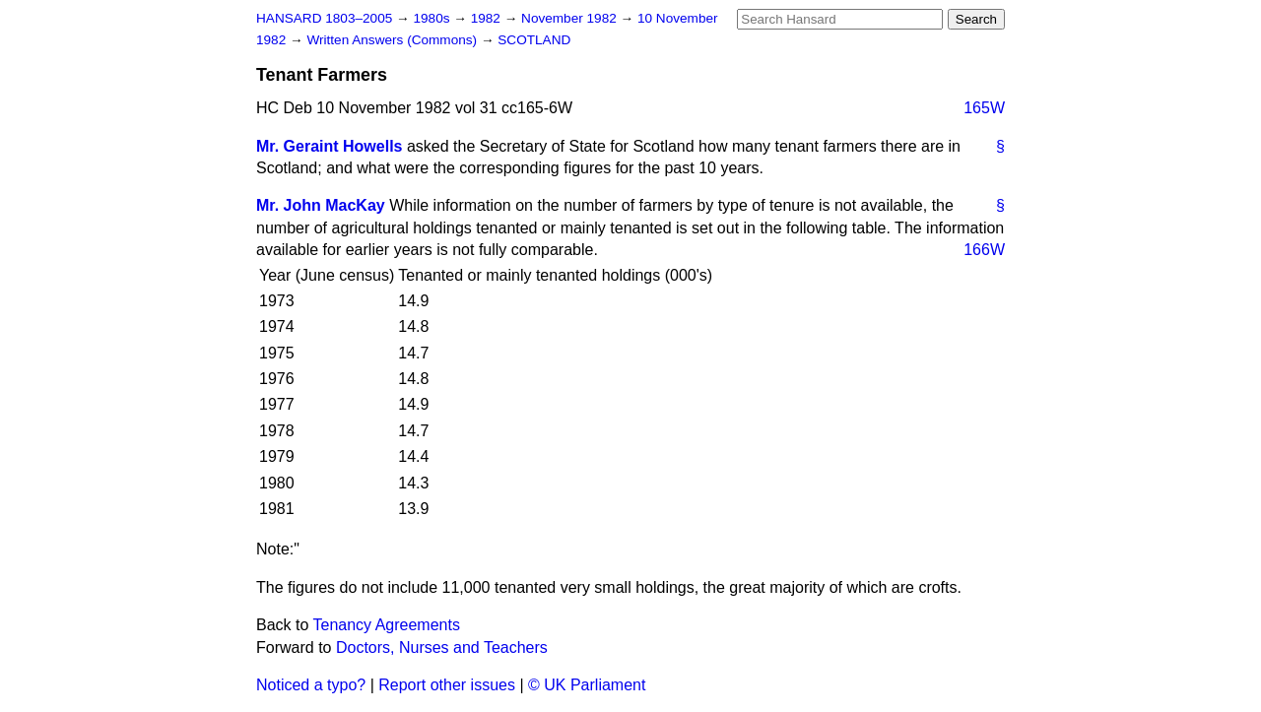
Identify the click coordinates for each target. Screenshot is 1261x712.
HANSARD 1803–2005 (324, 18)
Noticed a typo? (310, 685)
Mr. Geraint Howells (329, 146)
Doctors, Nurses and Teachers (442, 647)
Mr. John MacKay (320, 205)
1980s (433, 18)
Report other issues (446, 685)
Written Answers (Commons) (393, 39)
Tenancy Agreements (386, 624)
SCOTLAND (534, 39)
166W (984, 249)
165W (984, 107)
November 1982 (571, 18)
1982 (487, 18)
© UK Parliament (586, 685)
